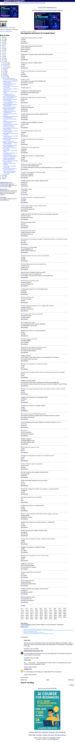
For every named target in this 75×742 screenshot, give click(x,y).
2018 (3, 50)
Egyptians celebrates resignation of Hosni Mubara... (10, 143)
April (4, 74)
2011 (3, 61)
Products (45, 735)
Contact (58, 737)
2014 (3, 56)
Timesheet (39, 735)
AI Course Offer (42, 7)
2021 (3, 45)
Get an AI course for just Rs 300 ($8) (47, 688)
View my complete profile (6, 31)
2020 (3, 47)
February (5, 77)
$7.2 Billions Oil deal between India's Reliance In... (9, 112)
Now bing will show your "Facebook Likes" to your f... (9, 95)
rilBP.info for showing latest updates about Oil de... (9, 109)
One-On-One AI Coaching (50, 10)
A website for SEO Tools (8, 141)
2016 (3, 53)
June (4, 71)
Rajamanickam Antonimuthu (32, 651)
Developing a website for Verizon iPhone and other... (10, 131)
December (5, 62)
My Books (60, 10)
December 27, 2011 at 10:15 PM (31, 657)
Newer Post (24, 679)
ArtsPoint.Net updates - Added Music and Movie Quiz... (10, 146)
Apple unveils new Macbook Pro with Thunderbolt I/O (10, 97)
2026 (3, 37)
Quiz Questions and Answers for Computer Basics (10, 153)
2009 (3, 177)
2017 (3, 51)
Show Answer (24, 43)
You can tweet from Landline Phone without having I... (9, 172)
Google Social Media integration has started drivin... (10, 105)
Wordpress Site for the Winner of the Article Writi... (10, 82)
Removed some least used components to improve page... (10, 79)
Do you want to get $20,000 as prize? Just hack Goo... (9, 169)
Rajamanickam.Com (6, 182)
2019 (3, 48)
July (4, 70)
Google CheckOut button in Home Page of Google (10, 129)
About (35, 737)
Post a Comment (24, 677)
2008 (3, 178)
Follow (44, 737)
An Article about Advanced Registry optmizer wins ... (9, 159)
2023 (3, 42)
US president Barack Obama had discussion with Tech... (10, 125)
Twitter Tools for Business (9, 126)
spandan (26, 669)
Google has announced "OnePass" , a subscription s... (10, 136)
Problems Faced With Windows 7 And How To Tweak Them (10, 156)
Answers (23, 605)
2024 (3, 40)
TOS (48, 737)
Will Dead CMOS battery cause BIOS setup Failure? (34, 632)
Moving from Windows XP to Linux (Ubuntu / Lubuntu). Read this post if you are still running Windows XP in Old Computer (48, 630)
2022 (3, 44)
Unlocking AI (45, 732)
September (5, 67)
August (5, 68)
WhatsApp (52, 737)
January (5, 174)
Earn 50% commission (37, 10)
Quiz (29, 625)
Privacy (40, 737)
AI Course (31, 732)
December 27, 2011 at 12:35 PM (31, 648)
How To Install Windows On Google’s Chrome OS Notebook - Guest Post (38, 629)
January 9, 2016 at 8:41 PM (30, 674)
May (4, 72)
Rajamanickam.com (52, 7)
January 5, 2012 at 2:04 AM (30, 666)
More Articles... (24, 623)
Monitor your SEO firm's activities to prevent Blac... (10, 139)
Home (47, 679)
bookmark (27, 624)
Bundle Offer (38, 732)
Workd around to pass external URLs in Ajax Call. (10, 122)
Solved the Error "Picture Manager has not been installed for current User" (39, 633)
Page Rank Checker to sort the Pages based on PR (10, 84)
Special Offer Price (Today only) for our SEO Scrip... (10, 100)
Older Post (71, 679)
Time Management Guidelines (9, 107)
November (5, 64)
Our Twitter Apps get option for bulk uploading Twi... (10, 102)
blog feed (61, 624)
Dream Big (52, 732)
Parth (25, 640)
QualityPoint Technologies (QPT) (14, 1)
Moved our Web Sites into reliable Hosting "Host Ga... (10, 161)
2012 (3, 59)
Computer (26, 625)
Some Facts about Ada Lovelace (30, 631)
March (4, 75)
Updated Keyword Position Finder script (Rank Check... (10, 117)
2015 (3, 55)
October (5, 65)
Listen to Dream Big (61, 732)
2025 (3, 39)
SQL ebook (51, 735)
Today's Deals (32, 735)
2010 (3, 175)
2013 (3, 58)
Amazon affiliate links (53, 739)
